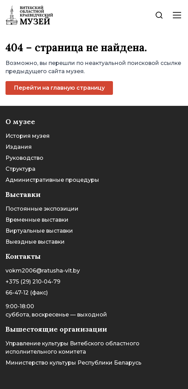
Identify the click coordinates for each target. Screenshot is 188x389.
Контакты (23, 256)
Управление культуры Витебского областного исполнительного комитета (72, 347)
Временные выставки (37, 219)
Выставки (23, 194)
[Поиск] (159, 15)
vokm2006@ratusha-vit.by (43, 270)
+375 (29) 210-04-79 (33, 281)
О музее (20, 121)
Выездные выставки (35, 241)
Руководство (24, 158)
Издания (19, 147)
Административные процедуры (52, 180)
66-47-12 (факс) (27, 292)
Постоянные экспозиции (42, 208)
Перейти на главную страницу (59, 88)
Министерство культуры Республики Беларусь (74, 362)
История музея (28, 136)
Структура (20, 169)
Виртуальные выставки (39, 230)
